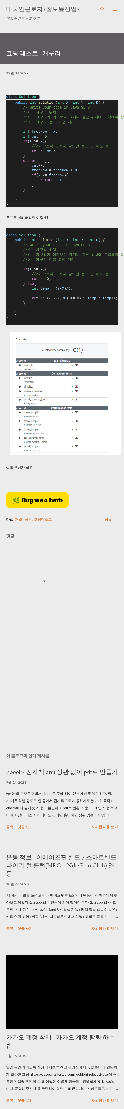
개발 (19, 519)
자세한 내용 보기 (104, 827)
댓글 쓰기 (25, 827)
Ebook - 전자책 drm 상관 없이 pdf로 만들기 (62, 772)
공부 (28, 519)
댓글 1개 (24, 1100)
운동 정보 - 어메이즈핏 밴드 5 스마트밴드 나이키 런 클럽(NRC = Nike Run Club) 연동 (61, 865)
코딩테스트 (43, 519)
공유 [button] (108, 519)
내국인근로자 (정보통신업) (42, 9)
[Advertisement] (48, 705)
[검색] (103, 9)
